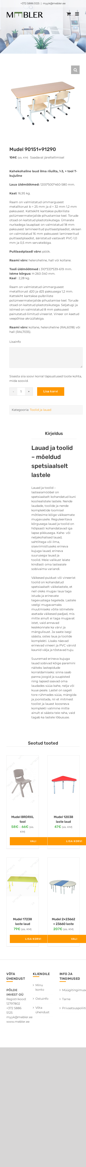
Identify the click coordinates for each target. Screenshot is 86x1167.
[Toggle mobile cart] (69, 14)
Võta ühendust (42, 1010)
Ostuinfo (41, 999)
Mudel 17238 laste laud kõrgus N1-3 (22, 924)
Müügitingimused (69, 990)
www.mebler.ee (17, 1022)
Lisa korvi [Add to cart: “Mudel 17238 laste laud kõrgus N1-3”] (33, 938)
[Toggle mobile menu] (77, 14)
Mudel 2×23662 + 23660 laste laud (63, 924)
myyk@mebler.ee (54, 3)
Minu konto (39, 987)
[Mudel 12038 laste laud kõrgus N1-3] (64, 783)
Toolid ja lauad (40, 410)
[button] (75, 70)
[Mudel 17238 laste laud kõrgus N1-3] (23, 885)
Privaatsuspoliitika (69, 1008)
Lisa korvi (50, 391)
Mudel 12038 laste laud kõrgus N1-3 (63, 822)
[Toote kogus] (21, 391)
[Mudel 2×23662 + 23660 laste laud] (64, 885)
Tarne (66, 999)
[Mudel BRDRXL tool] (23, 783)
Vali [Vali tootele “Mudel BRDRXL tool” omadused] (33, 841)
